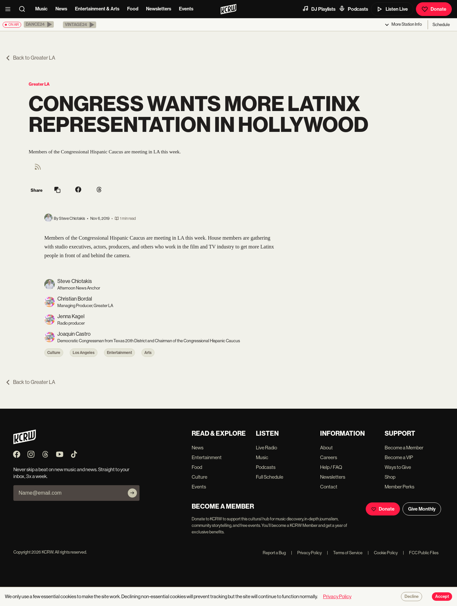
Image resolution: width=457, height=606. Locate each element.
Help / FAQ (331, 467)
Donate (433, 9)
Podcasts (353, 9)
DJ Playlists (318, 9)
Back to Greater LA (30, 58)
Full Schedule (269, 477)
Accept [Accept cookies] (442, 596)
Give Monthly (421, 509)
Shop (390, 477)
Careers (328, 457)
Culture (53, 352)
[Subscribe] (132, 493)
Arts (148, 352)
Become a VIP (399, 457)
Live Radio (266, 447)
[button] (39, 24)
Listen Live (392, 9)
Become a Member (404, 447)
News (61, 9)
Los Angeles (84, 352)
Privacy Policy (306, 552)
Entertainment (119, 352)
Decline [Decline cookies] (412, 596)
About (326, 447)
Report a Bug (274, 552)
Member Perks (399, 486)
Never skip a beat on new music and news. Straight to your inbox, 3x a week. (71, 473)
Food (132, 9)
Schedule (441, 24)
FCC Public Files (420, 552)
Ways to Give (398, 467)
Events (186, 9)
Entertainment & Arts (97, 9)
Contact (328, 486)
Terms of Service (344, 552)
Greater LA (39, 84)
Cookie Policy (383, 552)
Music (41, 9)
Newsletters (158, 9)
